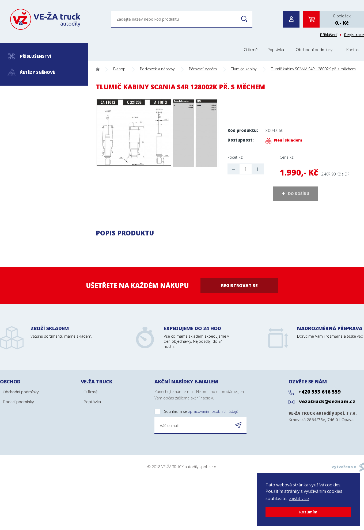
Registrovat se (239, 285)
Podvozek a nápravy (157, 68)
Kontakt (353, 49)
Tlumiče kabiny (243, 68)
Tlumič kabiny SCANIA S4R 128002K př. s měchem (313, 68)
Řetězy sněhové (31, 72)
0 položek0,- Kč (342, 19)
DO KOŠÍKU (298, 193)
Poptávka (275, 49)
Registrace (354, 34)
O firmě (250, 49)
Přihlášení (328, 34)
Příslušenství (29, 56)
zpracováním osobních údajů (213, 411)
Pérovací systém (203, 68)
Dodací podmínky (18, 401)
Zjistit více (299, 498)
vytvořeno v (344, 466)
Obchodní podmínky (314, 49)
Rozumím (308, 511)
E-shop (119, 68)
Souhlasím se (196, 411)
